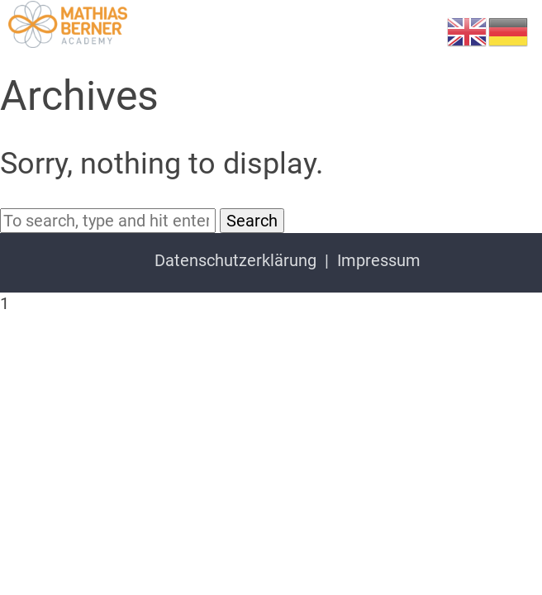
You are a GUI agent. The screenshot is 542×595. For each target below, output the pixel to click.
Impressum (379, 260)
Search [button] (252, 221)
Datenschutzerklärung (235, 260)
